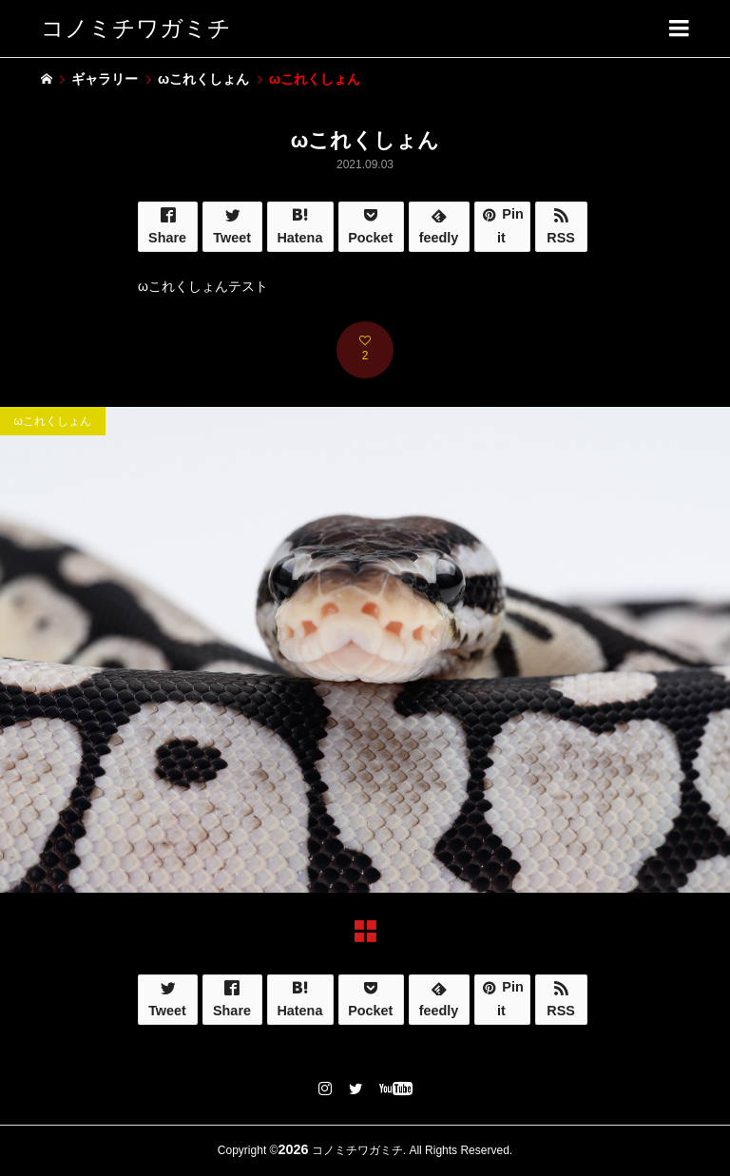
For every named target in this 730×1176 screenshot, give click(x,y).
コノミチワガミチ (136, 28)
